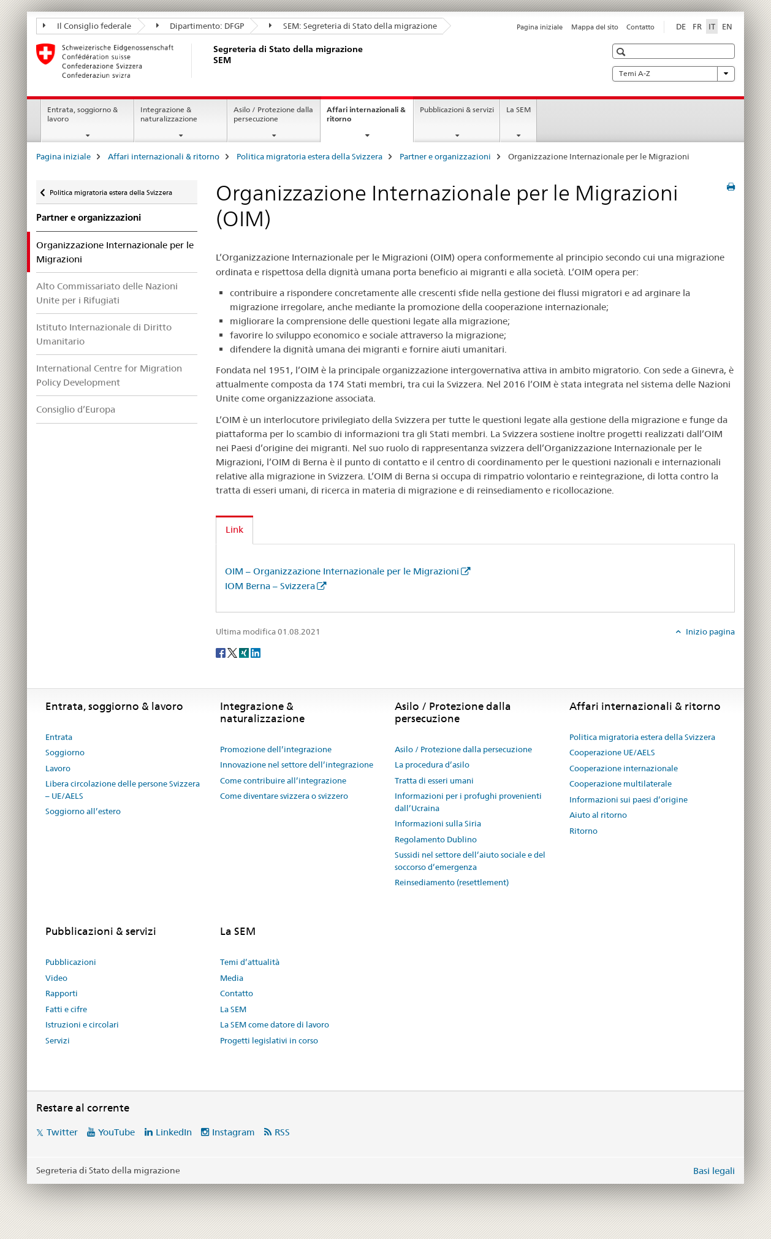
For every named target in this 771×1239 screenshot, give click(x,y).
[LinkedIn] (255, 652)
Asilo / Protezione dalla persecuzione (273, 114)
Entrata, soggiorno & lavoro (82, 114)
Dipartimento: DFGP (200, 25)
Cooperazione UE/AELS (612, 752)
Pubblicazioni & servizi (457, 109)
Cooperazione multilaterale (620, 783)
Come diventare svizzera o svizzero (284, 796)
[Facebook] (221, 652)
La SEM (518, 109)
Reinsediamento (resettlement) (452, 882)
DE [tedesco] (681, 26)
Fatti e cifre (66, 1009)
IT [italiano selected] (711, 26)
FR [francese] (697, 26)
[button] (622, 51)
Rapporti (61, 993)
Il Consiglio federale (87, 25)
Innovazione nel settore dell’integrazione (296, 764)
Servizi (57, 1040)
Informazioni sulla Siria (438, 823)
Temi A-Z (673, 73)
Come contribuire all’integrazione (283, 780)
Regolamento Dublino (436, 839)
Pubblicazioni (70, 962)
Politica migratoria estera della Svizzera (309, 156)
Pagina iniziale (540, 27)
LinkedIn (174, 1132)
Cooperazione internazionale (623, 768)
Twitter (62, 1132)
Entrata (58, 737)
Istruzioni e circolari (82, 1024)
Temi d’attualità (249, 962)
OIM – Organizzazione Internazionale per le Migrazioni (342, 571)
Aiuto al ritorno (598, 815)
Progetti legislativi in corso (269, 1040)
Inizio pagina (709, 631)
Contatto (640, 27)
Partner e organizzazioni (445, 156)
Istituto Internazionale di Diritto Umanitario (104, 334)
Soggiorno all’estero (83, 811)
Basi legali (714, 1170)
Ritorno (583, 831)
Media (231, 978)
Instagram (233, 1132)
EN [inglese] (727, 26)
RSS (282, 1132)
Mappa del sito (594, 27)
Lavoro (57, 768)
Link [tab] (234, 529)
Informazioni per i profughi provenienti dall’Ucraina (468, 802)
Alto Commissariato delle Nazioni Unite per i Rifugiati (107, 293)
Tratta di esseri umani (434, 780)
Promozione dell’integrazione (276, 749)
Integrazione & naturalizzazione (168, 114)
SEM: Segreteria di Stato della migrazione (353, 25)
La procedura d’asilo (432, 764)
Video (56, 978)
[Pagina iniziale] (211, 61)
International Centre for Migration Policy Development (109, 375)
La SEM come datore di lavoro (274, 1024)
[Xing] (245, 652)
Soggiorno (65, 752)
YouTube (116, 1132)
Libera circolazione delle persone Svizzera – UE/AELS (122, 790)
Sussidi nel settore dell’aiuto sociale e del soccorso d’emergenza (470, 861)
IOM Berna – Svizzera (270, 586)
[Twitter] (233, 652)
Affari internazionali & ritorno (366, 118)
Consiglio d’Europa (75, 409)
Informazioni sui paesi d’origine (628, 799)
